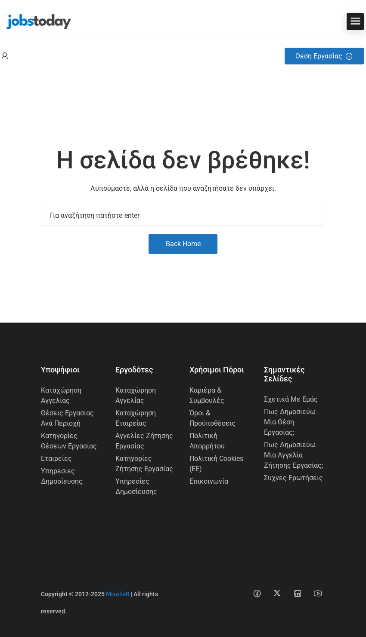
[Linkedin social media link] (297, 592)
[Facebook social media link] (256, 592)
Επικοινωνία (208, 481)
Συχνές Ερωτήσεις (293, 478)
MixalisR (118, 594)
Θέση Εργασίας (324, 56)
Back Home (183, 244)
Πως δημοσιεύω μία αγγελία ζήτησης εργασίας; (293, 455)
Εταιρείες (56, 458)
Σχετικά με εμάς (291, 399)
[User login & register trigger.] (4, 56)
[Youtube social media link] (317, 592)
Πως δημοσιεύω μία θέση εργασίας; (290, 422)
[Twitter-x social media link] (277, 592)
